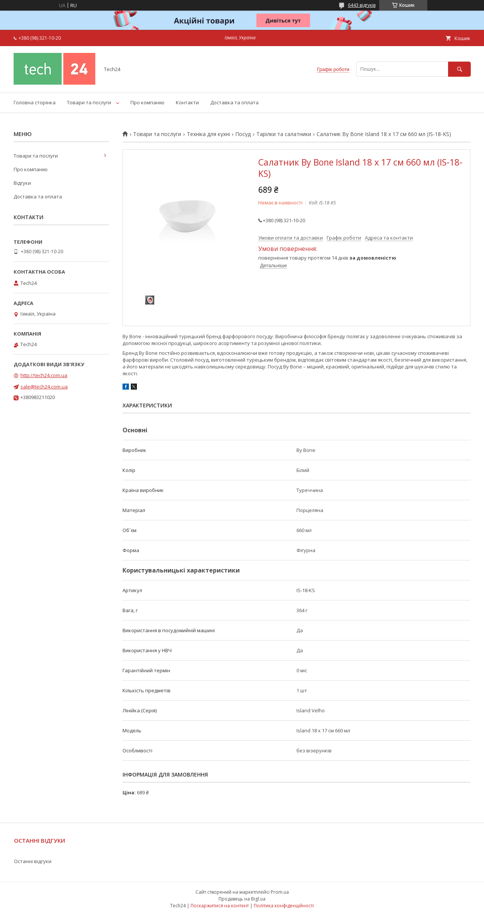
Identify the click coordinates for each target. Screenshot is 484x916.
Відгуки (22, 182)
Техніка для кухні (208, 134)
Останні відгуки (32, 861)
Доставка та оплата (234, 102)
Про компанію (147, 102)
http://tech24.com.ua (43, 375)
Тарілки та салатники (283, 134)
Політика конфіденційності (284, 905)
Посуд (243, 134)
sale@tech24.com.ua (44, 387)
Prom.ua (280, 892)
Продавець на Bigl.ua (242, 899)
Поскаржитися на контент (220, 905)
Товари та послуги (89, 102)
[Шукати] (459, 69)
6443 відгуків (361, 5)
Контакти (187, 102)
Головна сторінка (35, 102)
